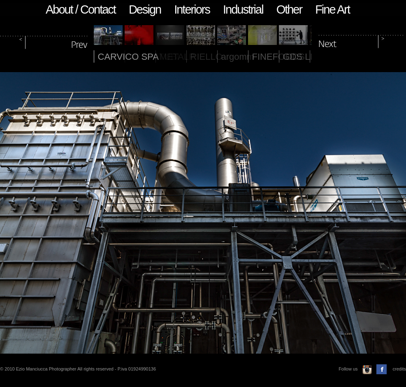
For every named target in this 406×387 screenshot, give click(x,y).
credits (399, 368)
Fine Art (332, 9)
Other (289, 9)
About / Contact (81, 9)
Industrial (243, 9)
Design (145, 9)
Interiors (192, 9)
